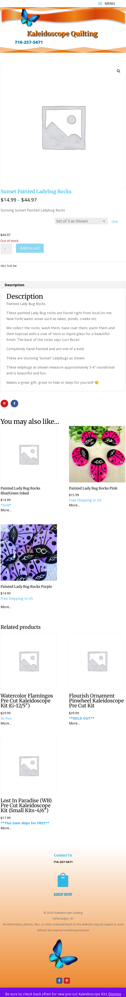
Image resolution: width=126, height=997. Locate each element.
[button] (118, 71)
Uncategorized (39, 266)
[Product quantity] (6, 249)
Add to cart (30, 248)
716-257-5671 (29, 42)
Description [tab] (14, 285)
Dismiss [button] (114, 994)
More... (6, 510)
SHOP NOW (63, 894)
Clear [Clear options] (115, 221)
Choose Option (27, 223)
